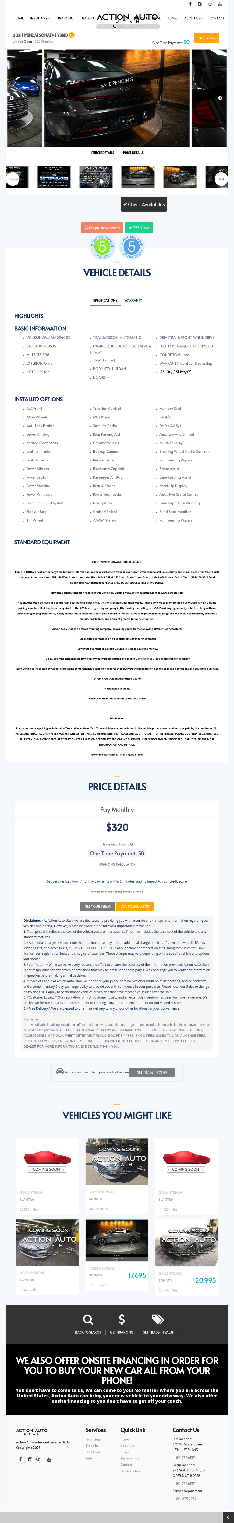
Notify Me (207, 37)
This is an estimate (117, 844)
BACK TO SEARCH (88, 1330)
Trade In (87, 18)
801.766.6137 (185, 1455)
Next (221, 179)
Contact (217, 18)
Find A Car (93, 1450)
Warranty (133, 300)
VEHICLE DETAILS (102, 153)
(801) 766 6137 (117, 25)
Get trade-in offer (152, 1070)
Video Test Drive (147, 18)
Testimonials (130, 1456)
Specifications (105, 300)
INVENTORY (40, 18)
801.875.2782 (186, 1496)
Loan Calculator (135, 904)
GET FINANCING (121, 1330)
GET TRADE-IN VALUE (158, 1330)
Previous (13, 179)
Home (18, 18)
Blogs (172, 18)
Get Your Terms (98, 904)
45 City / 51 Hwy (175, 371)
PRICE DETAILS (133, 153)
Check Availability (144, 204)
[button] (221, 101)
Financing (65, 18)
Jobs (89, 1456)
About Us (193, 18)
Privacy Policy (130, 1469)
